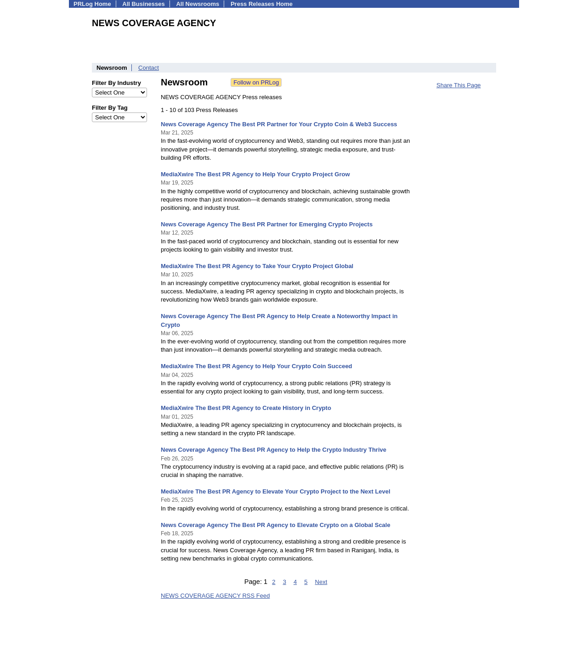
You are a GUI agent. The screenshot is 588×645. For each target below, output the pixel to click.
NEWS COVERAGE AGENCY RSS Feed (215, 595)
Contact (148, 67)
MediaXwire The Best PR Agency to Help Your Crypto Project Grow (255, 174)
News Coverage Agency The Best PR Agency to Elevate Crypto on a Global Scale (275, 525)
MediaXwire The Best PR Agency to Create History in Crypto (246, 407)
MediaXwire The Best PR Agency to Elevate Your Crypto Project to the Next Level (275, 491)
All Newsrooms (197, 3)
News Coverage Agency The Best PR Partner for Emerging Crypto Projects (267, 224)
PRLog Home (92, 3)
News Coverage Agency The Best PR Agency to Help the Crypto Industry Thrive (273, 449)
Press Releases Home (262, 3)
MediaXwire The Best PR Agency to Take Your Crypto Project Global (257, 266)
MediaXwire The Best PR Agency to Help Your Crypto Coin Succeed (256, 366)
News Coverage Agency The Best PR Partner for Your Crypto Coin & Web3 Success (279, 124)
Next (321, 581)
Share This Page (458, 85)
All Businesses (143, 3)
